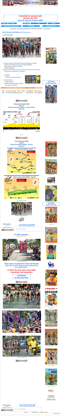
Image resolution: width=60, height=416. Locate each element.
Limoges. (35, 63)
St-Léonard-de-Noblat (11, 92)
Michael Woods (29, 92)
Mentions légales (35, 412)
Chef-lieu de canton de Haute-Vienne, (12, 63)
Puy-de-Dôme (19, 92)
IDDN (55, 399)
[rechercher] (27, 229)
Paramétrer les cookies (43, 412)
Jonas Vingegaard (38, 92)
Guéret (18, 90)
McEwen (31, 90)
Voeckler (40, 90)
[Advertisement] (30, 11)
